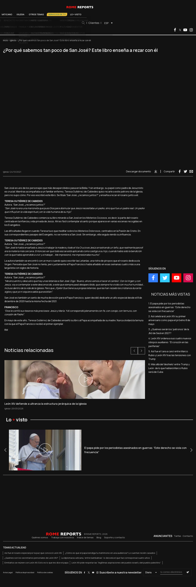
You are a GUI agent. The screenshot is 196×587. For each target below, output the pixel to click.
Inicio (5, 40)
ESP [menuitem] (149, 23)
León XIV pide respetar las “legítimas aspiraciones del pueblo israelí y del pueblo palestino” (116, 562)
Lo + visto (118, 14)
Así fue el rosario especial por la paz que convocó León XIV (33, 553)
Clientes (136, 23)
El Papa (36, 14)
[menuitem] (151, 23)
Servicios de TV (100, 14)
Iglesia (63, 14)
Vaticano (50, 14)
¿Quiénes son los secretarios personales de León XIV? (31, 557)
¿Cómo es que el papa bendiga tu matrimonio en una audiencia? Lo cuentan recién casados (110, 553)
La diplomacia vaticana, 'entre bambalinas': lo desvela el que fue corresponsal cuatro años (105, 557)
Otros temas (79, 14)
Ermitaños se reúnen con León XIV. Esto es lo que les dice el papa (36, 562)
